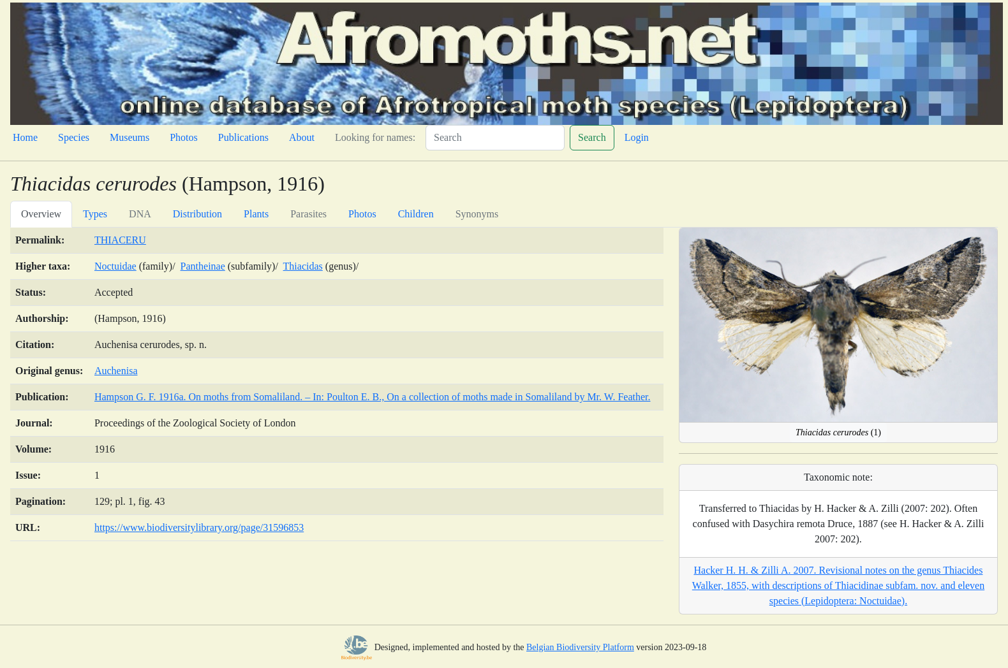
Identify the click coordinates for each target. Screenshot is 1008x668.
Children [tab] (416, 213)
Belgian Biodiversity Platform (580, 647)
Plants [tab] (256, 213)
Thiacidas (303, 266)
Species (73, 137)
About (302, 137)
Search (592, 137)
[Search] (495, 137)
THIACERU (120, 240)
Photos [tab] (362, 213)
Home (25, 137)
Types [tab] (95, 213)
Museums (129, 137)
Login (637, 137)
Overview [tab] (41, 213)
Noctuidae (115, 266)
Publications (243, 137)
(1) (838, 432)
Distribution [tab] (197, 213)
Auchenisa (116, 370)
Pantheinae (203, 266)
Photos (184, 137)
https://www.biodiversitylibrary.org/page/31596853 (199, 527)
